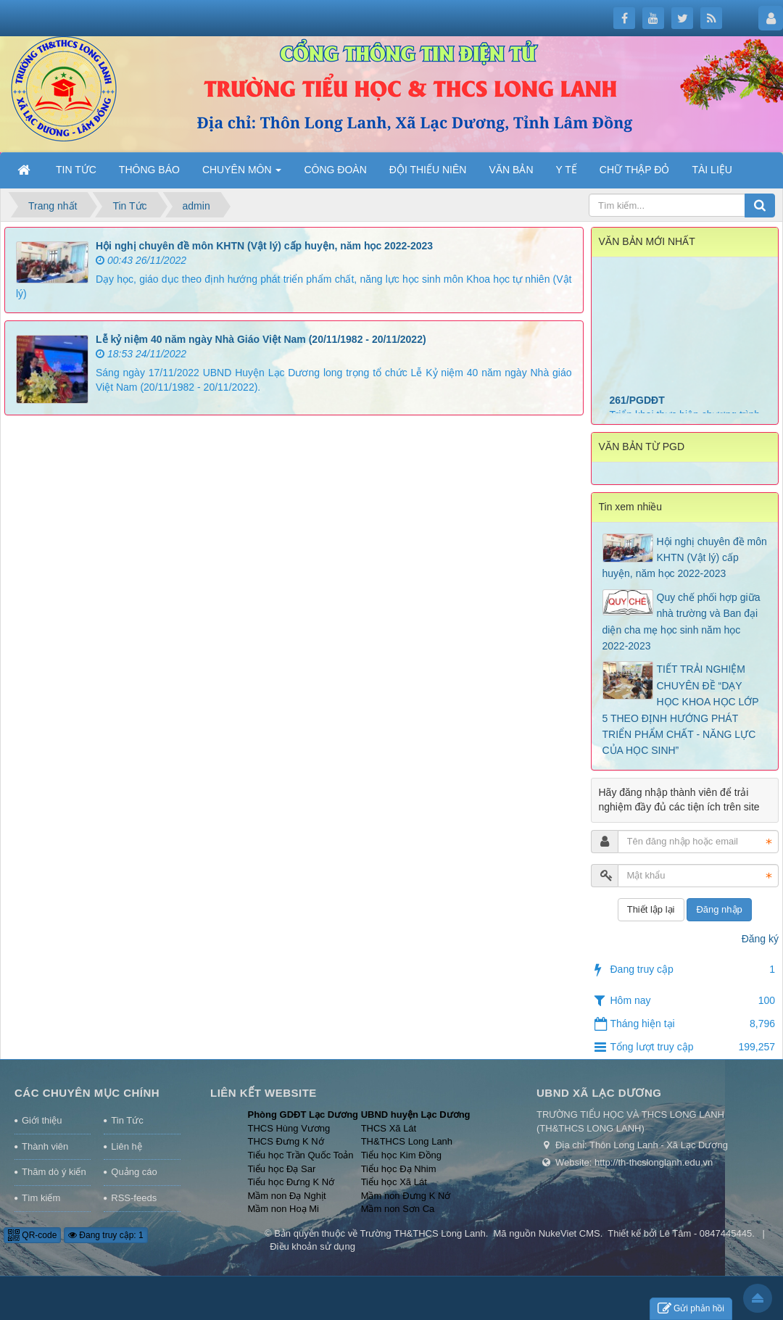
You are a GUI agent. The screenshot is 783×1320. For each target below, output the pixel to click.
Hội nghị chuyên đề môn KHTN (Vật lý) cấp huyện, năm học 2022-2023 (264, 246)
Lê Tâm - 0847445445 (705, 1233)
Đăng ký (760, 939)
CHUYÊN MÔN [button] (242, 174)
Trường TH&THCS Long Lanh (423, 1233)
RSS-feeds (134, 1197)
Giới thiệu (42, 1120)
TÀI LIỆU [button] (712, 169)
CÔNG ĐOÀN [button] (335, 169)
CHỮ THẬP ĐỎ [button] (635, 169)
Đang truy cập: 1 (106, 1235)
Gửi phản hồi (691, 1309)
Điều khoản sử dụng (312, 1246)
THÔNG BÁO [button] (149, 169)
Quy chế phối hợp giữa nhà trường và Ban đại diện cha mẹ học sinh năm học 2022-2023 (681, 621)
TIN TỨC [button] (76, 169)
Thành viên (45, 1146)
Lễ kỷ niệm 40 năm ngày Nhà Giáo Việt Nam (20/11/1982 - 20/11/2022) (261, 339)
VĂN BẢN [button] (511, 169)
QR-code (32, 1235)
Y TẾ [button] (566, 169)
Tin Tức (127, 1120)
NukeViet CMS (569, 1233)
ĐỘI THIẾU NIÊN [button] (428, 169)
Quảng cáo (134, 1171)
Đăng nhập (719, 909)
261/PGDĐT (637, 409)
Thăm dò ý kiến (54, 1171)
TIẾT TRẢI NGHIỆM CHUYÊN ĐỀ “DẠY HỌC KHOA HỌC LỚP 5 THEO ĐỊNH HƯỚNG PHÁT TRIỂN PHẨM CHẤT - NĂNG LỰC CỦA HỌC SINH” (680, 709)
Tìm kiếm (41, 1197)
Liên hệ (126, 1146)
